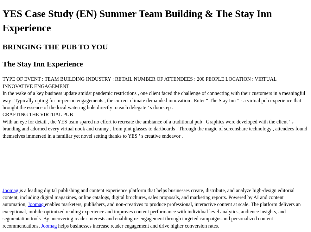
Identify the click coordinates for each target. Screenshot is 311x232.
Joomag (11, 190)
